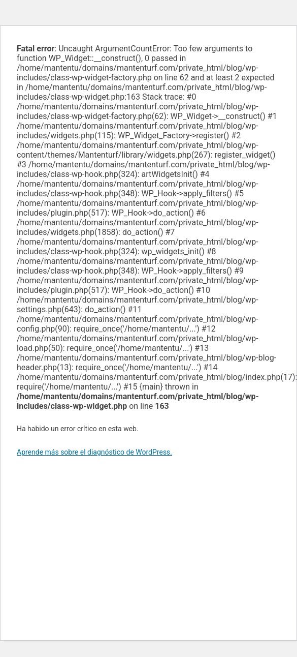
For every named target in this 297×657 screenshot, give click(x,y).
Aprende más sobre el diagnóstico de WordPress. (94, 452)
